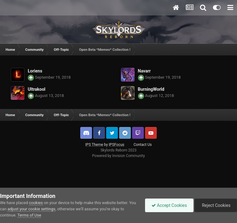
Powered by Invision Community (118, 156)
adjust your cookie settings (31, 209)
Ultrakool (36, 89)
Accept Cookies (169, 205)
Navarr (144, 70)
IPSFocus (116, 144)
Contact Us (143, 144)
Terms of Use (29, 215)
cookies (36, 202)
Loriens (35, 70)
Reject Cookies (216, 205)
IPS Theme (94, 144)
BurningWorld (151, 89)
